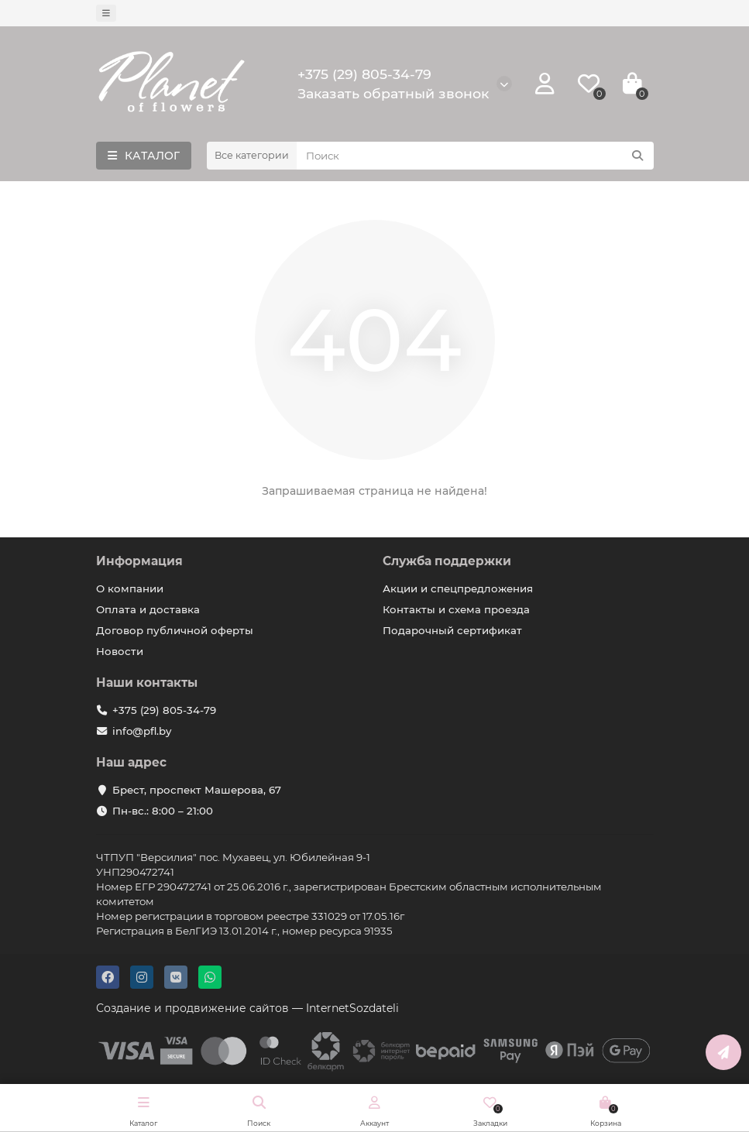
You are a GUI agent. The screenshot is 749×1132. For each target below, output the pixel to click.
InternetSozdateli (352, 1008)
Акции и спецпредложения (458, 588)
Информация (139, 561)
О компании (129, 588)
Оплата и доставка (148, 609)
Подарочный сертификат (452, 630)
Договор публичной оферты (174, 630)
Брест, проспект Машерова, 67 (196, 790)
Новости (119, 651)
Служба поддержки (447, 561)
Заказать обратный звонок (393, 93)
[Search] (475, 156)
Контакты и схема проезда (456, 609)
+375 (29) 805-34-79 (364, 74)
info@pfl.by (141, 731)
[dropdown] (106, 13)
